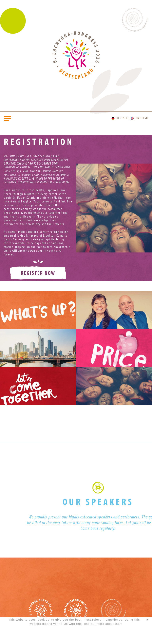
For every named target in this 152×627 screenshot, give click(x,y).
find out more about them (103, 623)
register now (38, 273)
